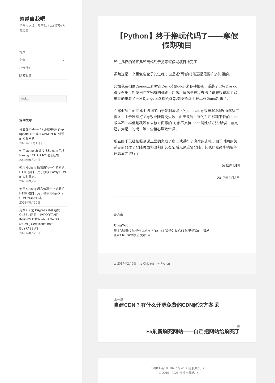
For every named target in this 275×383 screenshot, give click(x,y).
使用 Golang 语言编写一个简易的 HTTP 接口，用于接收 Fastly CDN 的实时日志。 (42, 172)
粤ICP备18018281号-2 (168, 368)
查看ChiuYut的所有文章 (130, 235)
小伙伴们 (25, 67)
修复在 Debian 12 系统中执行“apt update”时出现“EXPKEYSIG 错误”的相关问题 (42, 134)
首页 (22, 52)
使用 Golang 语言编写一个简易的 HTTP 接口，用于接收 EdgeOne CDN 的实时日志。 (41, 193)
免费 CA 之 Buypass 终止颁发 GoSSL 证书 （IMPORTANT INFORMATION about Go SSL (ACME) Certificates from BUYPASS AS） (39, 219)
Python (165, 263)
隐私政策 (25, 75)
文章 (22, 60)
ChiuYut (148, 263)
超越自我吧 (32, 19)
